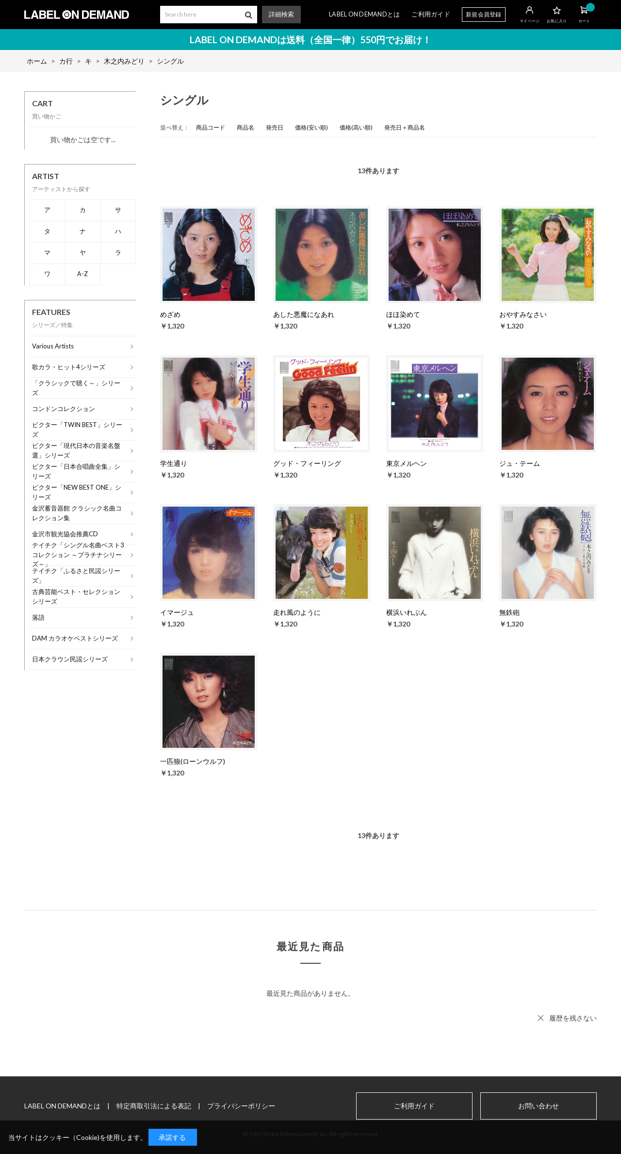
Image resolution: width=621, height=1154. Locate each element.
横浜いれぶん (406, 612)
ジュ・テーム (519, 463)
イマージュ (177, 612)
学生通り (173, 463)
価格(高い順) (356, 127)
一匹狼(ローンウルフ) (192, 761)
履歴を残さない (573, 1018)
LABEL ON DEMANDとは (364, 14)
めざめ (170, 314)
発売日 (274, 127)
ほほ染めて (403, 314)
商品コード (210, 127)
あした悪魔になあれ (303, 314)
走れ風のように (297, 612)
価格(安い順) (311, 127)
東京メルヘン (406, 463)
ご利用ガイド (430, 14)
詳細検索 (281, 14)
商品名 (245, 127)
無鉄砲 (509, 612)
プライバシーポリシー (241, 1106)
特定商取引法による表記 (153, 1106)
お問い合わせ (538, 1106)
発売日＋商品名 (404, 127)
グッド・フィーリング (307, 463)
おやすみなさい (523, 314)
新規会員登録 (484, 14)
